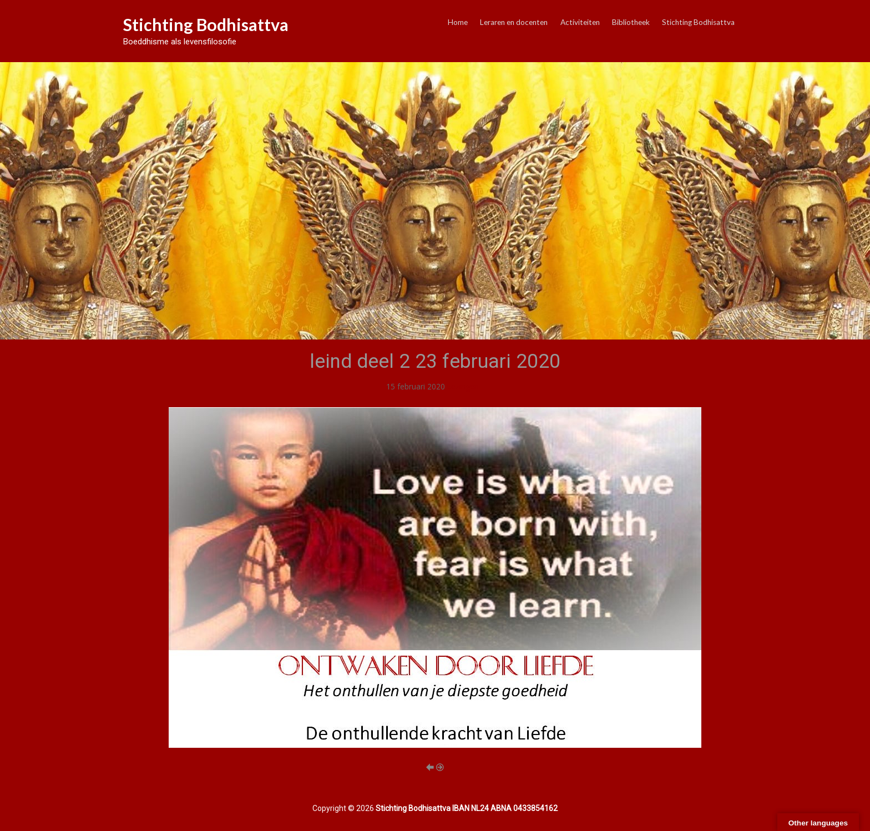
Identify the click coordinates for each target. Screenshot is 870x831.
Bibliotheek (631, 22)
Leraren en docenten (514, 22)
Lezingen (463, 386)
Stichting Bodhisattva (206, 24)
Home (458, 22)
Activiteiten (580, 22)
